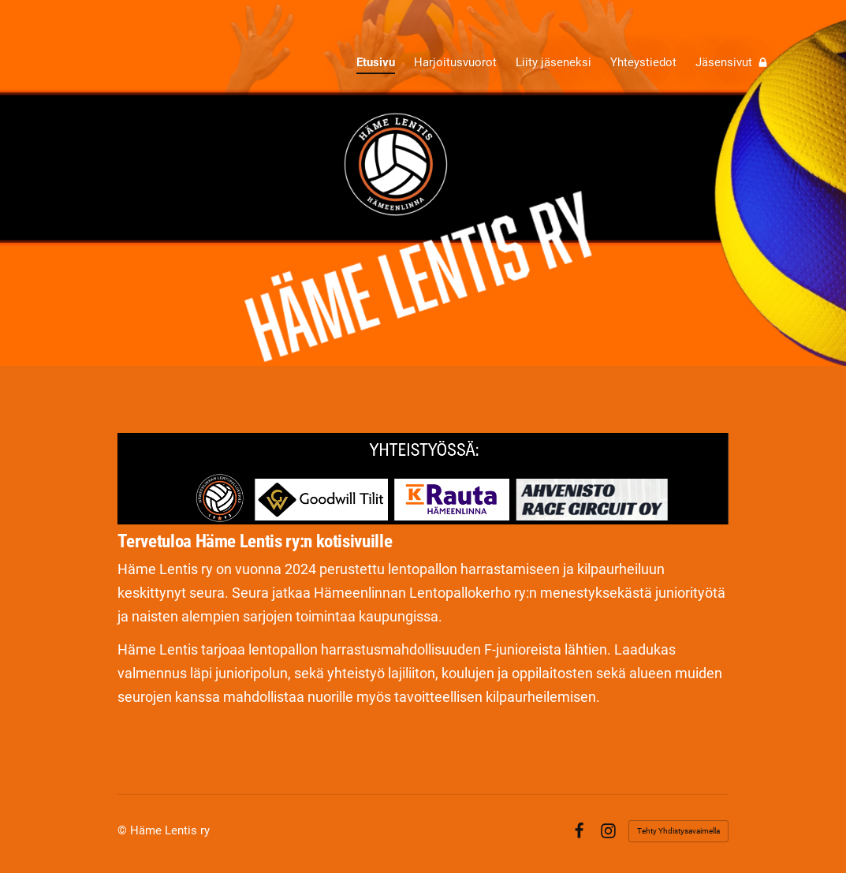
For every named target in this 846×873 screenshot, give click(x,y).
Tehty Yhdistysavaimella (678, 830)
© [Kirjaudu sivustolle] (123, 830)
